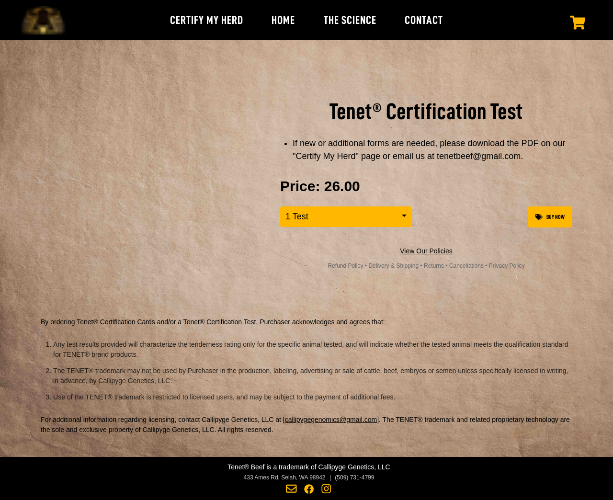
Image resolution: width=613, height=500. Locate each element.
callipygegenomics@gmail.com (331, 419)
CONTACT (424, 20)
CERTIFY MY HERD (206, 20)
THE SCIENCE (350, 20)
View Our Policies (426, 251)
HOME (283, 20)
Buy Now (550, 217)
